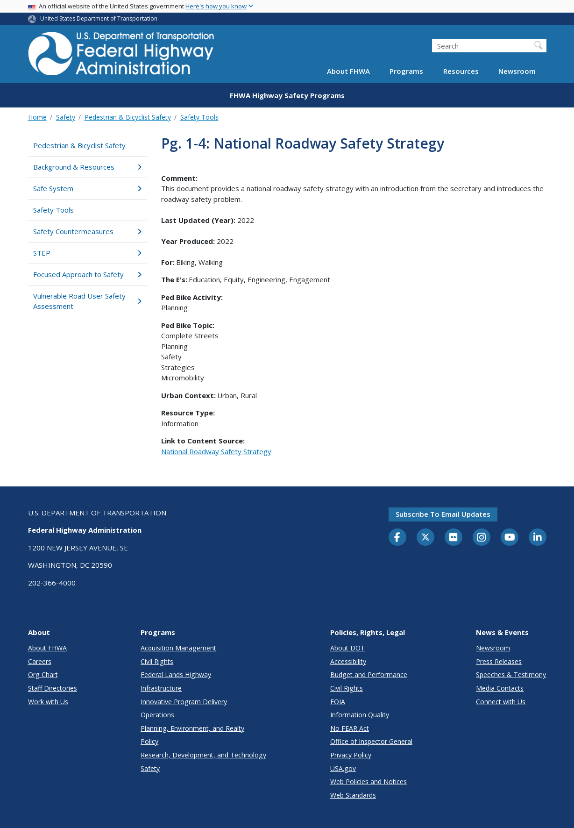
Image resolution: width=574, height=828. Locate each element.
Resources (461, 71)
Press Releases (499, 661)
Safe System (87, 188)
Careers (39, 661)
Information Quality (359, 714)
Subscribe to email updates (443, 514)
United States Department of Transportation (98, 18)
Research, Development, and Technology (203, 754)
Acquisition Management (178, 647)
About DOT (347, 647)
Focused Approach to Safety (87, 274)
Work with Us (48, 701)
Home (37, 117)
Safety (65, 117)
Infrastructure (161, 688)
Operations (157, 714)
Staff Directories (52, 688)
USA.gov (343, 768)
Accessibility (348, 661)
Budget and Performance (368, 674)
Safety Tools (199, 117)
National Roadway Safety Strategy (216, 451)
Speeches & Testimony (511, 674)
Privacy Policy (350, 754)
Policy (149, 741)
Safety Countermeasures (87, 231)
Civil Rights (157, 661)
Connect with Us (500, 701)
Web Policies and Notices (368, 781)
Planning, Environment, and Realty (192, 728)
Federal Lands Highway (176, 674)
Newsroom (517, 71)
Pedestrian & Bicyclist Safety (128, 117)
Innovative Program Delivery (184, 701)
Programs (406, 71)
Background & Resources (87, 166)
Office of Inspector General (371, 741)
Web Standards (353, 795)
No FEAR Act (349, 728)
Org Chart (43, 674)
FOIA (337, 701)
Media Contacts (500, 688)
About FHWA (348, 71)
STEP (87, 252)
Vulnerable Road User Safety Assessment (87, 301)
